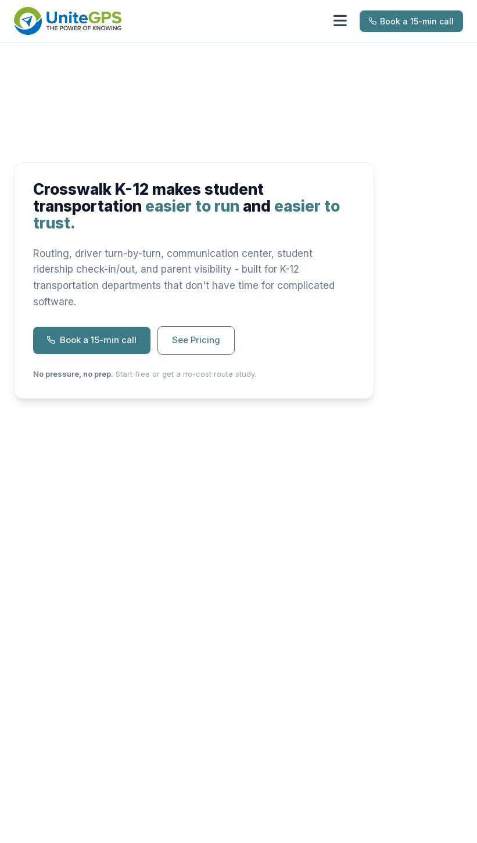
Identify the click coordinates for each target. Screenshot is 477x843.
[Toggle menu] (340, 21)
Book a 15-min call (411, 21)
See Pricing (196, 339)
